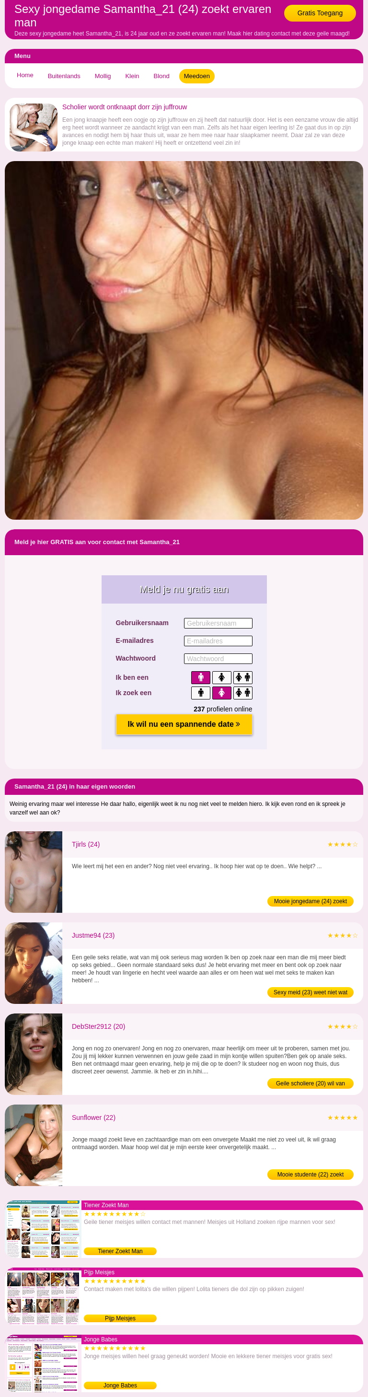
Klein (132, 76)
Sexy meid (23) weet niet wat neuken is (310, 993)
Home (25, 75)
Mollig (103, 76)
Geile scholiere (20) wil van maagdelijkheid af (310, 1084)
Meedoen (197, 76)
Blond (162, 76)
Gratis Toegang (320, 13)
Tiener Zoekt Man (120, 1251)
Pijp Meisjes (120, 1318)
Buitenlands (64, 76)
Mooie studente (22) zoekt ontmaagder (310, 1175)
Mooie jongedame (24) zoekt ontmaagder (310, 902)
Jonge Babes (120, 1385)
